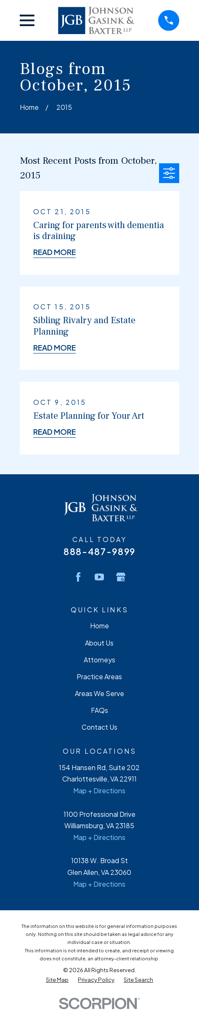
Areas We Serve (99, 693)
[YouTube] (99, 577)
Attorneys (99, 660)
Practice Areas (99, 676)
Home (99, 626)
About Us (99, 643)
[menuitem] (57, 979)
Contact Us (99, 727)
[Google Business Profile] (120, 577)
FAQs (99, 710)
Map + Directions (99, 791)
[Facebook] (78, 577)
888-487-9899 (99, 551)
